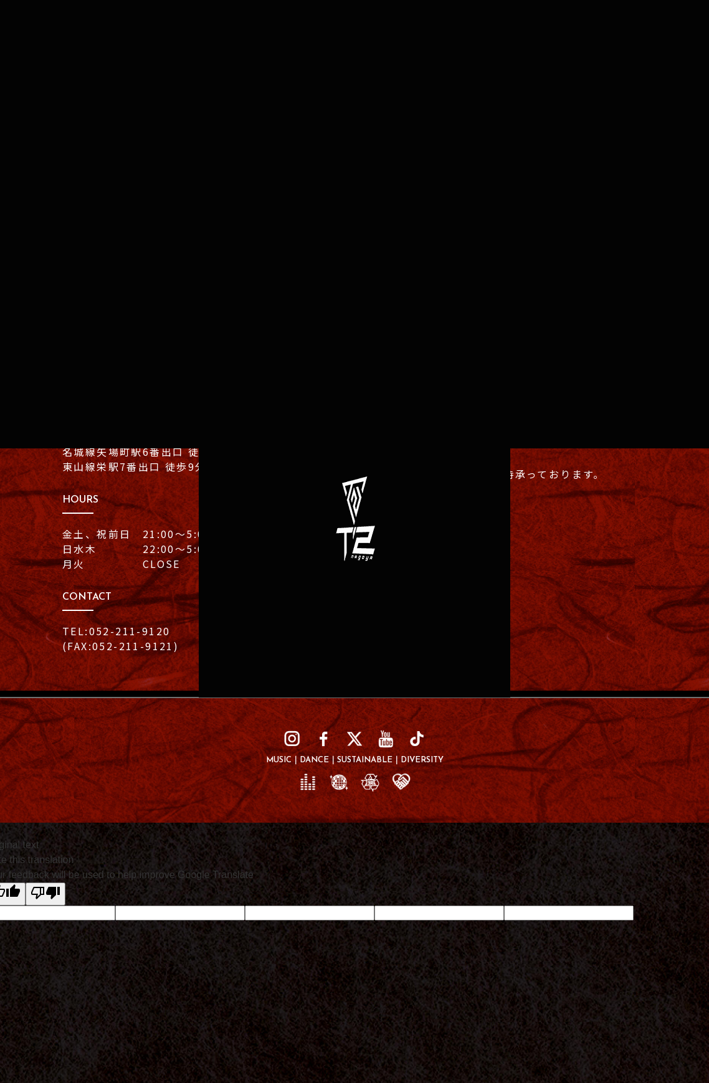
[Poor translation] (45, 895)
